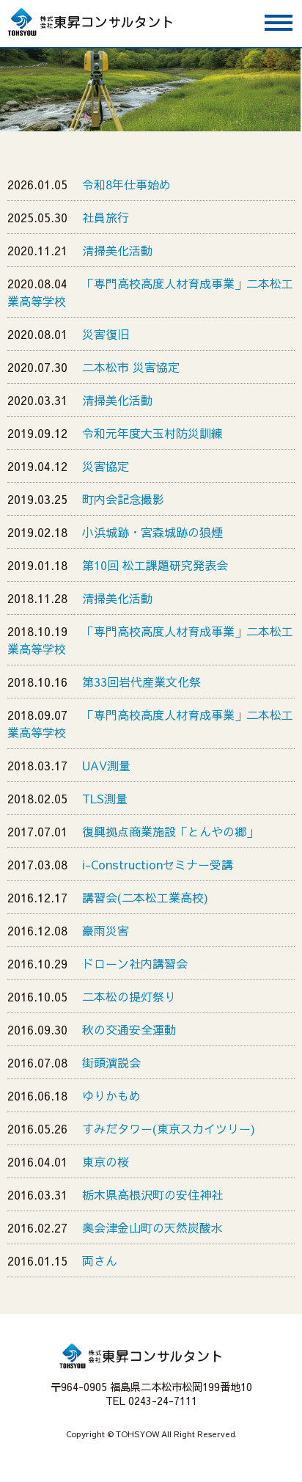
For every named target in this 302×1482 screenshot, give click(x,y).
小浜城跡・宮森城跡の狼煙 (152, 532)
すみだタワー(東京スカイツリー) (168, 1128)
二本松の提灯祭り (129, 996)
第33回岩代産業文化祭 (141, 682)
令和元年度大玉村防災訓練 (152, 433)
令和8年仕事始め (126, 184)
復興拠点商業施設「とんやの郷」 (170, 831)
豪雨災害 (105, 930)
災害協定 (105, 466)
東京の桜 (105, 1161)
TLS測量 (105, 798)
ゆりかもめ (111, 1095)
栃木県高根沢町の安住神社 (152, 1194)
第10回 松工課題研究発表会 (155, 565)
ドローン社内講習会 (135, 963)
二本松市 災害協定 (131, 367)
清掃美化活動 (117, 250)
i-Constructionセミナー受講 (157, 864)
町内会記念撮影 (123, 499)
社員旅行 (105, 217)
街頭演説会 (111, 1062)
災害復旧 (105, 334)
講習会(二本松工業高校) (145, 897)
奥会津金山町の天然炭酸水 (152, 1227)
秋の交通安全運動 (129, 1029)
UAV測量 (106, 765)
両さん (99, 1260)
